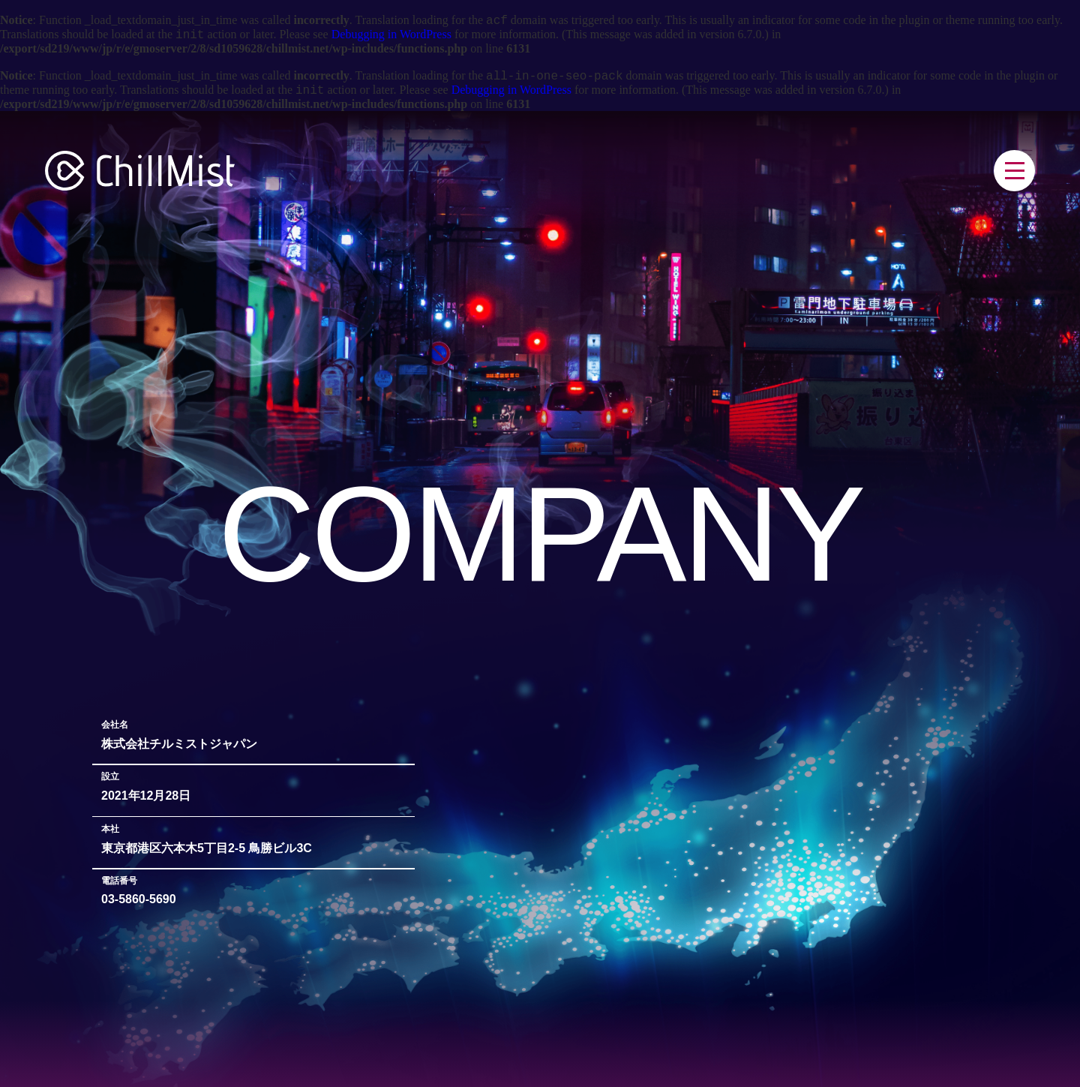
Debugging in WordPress (392, 38)
